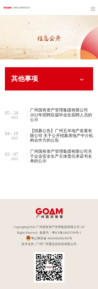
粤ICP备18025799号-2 (66, 232)
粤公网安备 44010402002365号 (49, 238)
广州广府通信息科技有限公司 (56, 244)
